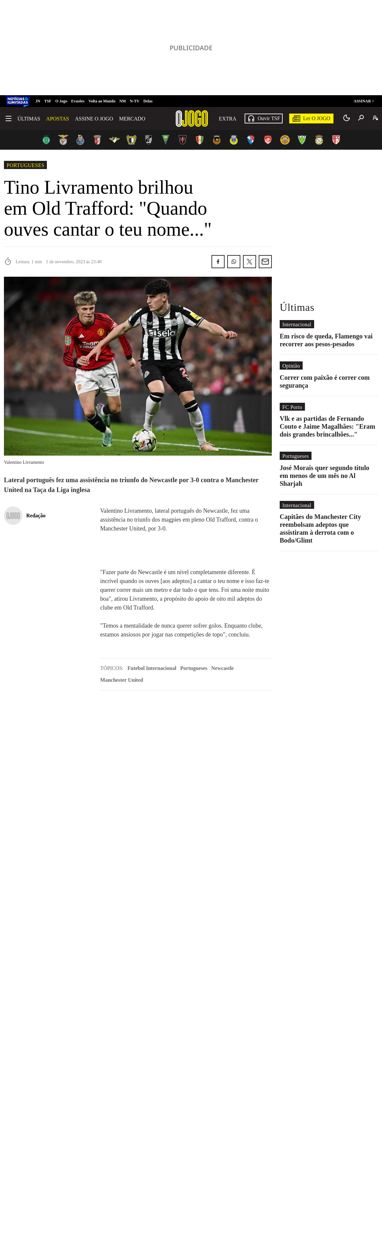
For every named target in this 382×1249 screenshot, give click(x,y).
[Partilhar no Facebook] (218, 261)
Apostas (57, 118)
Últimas (28, 118)
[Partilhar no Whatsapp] (233, 261)
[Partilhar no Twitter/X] (249, 261)
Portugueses (25, 165)
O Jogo (61, 101)
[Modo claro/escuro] (346, 118)
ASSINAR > (363, 101)
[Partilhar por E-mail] (265, 261)
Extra (227, 118)
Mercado (132, 118)
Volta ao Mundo (102, 101)
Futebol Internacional (152, 668)
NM (122, 101)
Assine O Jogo (94, 118)
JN (37, 101)
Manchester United (121, 680)
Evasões (78, 101)
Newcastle (222, 668)
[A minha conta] (375, 118)
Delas (147, 101)
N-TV (134, 101)
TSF (47, 101)
